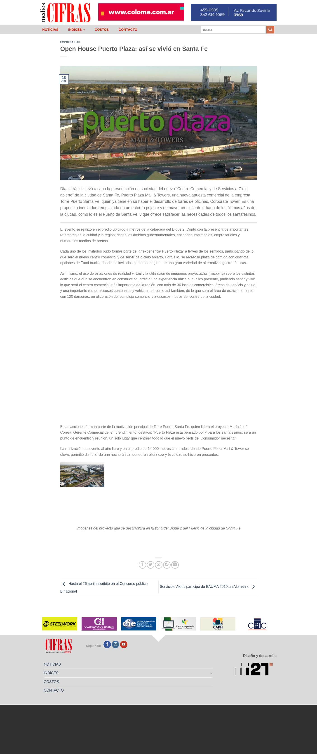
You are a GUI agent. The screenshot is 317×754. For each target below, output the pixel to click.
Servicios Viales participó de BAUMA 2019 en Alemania (208, 587)
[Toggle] (211, 673)
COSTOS (102, 29)
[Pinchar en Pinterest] (167, 565)
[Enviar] (270, 29)
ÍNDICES (76, 30)
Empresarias (70, 42)
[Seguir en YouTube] (123, 644)
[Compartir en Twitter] (150, 565)
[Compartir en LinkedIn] (175, 565)
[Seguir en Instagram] (115, 644)
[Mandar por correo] (158, 565)
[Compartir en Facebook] (142, 565)
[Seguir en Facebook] (107, 644)
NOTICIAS (50, 29)
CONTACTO (128, 29)
